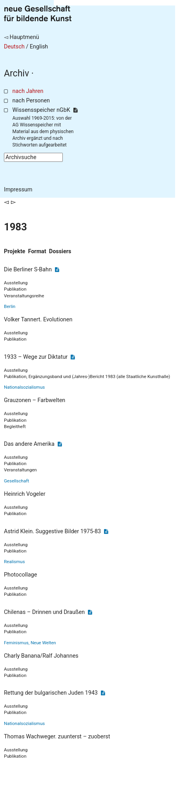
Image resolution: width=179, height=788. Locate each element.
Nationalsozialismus (24, 387)
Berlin (9, 306)
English (39, 46)
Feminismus (16, 642)
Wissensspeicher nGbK (45, 110)
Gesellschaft (16, 481)
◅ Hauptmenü (21, 37)
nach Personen (31, 100)
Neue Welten (43, 642)
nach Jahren (28, 91)
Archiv (16, 73)
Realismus (14, 561)
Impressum (18, 189)
